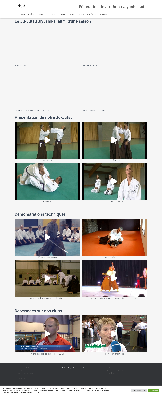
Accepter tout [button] (153, 390)
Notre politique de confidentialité (73, 368)
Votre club (53, 14)
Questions (103, 14)
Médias (73, 14)
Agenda (63, 14)
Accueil (22, 14)
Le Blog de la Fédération (87, 14)
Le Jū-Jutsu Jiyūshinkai (37, 14)
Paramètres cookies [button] (139, 390)
